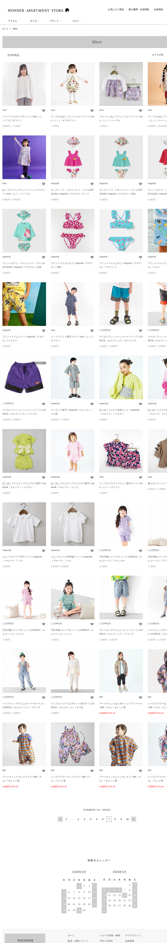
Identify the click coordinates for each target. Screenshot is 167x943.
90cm (15, 29)
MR (101, 697)
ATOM (109, 941)
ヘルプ (75, 21)
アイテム (12, 21)
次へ (133, 819)
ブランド (54, 21)
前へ (60, 819)
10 (127, 819)
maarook (55, 403)
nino (4, 110)
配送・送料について (78, 941)
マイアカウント (133, 935)
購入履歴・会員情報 (139, 9)
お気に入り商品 (116, 9)
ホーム (5, 29)
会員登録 (158, 9)
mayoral (55, 183)
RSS (102, 941)
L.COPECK (105, 330)
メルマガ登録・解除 (110, 935)
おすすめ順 (157, 54)
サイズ (33, 21)
